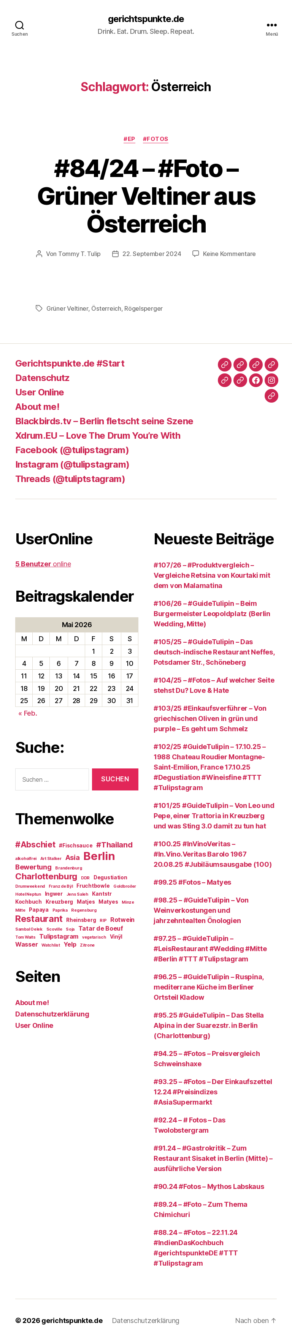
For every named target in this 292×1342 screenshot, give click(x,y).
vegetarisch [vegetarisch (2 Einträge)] (94, 937)
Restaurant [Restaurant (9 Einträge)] (38, 918)
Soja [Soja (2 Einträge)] (70, 929)
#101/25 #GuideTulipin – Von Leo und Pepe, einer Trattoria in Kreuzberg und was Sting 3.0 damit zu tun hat (214, 815)
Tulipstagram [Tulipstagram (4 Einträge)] (58, 936)
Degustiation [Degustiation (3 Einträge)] (110, 877)
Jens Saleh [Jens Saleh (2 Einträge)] (77, 894)
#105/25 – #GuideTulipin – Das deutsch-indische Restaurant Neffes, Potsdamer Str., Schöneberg (214, 652)
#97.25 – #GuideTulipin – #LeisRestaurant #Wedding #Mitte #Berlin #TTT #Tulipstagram (210, 948)
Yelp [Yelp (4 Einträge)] (69, 944)
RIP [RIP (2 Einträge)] (103, 920)
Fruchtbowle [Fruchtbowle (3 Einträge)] (93, 886)
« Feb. (27, 713)
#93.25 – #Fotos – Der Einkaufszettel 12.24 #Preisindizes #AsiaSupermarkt (213, 1092)
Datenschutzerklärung (52, 1014)
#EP (129, 139)
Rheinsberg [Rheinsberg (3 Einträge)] (81, 920)
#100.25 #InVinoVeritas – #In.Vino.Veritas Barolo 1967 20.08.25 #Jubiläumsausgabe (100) (212, 854)
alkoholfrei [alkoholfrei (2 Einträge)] (25, 858)
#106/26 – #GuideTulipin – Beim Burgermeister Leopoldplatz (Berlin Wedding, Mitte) (212, 613)
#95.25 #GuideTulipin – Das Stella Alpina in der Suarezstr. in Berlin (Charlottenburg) (209, 1025)
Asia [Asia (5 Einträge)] (72, 857)
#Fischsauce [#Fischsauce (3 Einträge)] (75, 846)
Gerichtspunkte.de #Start (69, 363)
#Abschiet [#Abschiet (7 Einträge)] (35, 844)
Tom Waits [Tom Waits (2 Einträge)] (25, 937)
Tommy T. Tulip (79, 254)
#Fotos (155, 139)
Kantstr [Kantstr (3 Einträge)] (102, 894)
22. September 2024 (151, 254)
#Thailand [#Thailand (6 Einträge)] (114, 844)
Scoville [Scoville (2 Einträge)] (54, 929)
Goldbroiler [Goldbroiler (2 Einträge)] (124, 886)
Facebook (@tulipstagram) (72, 449)
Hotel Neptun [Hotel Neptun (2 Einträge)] (28, 894)
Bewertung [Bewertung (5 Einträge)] (33, 867)
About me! (37, 406)
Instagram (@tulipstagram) (72, 464)
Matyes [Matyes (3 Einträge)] (108, 902)
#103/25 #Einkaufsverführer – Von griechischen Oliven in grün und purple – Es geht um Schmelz (210, 718)
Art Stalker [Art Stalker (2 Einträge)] (51, 858)
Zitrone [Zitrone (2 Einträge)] (87, 945)
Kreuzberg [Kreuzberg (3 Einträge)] (59, 902)
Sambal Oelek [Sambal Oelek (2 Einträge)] (29, 929)
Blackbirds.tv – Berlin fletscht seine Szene (104, 421)
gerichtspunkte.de (146, 19)
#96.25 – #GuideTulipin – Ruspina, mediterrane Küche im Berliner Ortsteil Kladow (208, 987)
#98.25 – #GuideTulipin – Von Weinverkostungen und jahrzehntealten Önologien (201, 910)
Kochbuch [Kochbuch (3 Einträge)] (28, 902)
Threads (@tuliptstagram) (70, 478)
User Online (39, 392)
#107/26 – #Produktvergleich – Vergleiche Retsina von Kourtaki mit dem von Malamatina (212, 575)
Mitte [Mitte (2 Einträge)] (20, 910)
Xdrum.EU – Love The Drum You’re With (97, 435)
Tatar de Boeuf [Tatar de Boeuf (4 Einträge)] (100, 928)
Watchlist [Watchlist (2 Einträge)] (50, 945)
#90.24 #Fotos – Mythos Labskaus (209, 1186)
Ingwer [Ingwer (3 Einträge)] (54, 894)
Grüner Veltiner (67, 308)
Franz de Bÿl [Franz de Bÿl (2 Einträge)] (61, 886)
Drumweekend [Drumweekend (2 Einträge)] (30, 886)
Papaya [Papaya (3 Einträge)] (38, 910)
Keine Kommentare (229, 254)
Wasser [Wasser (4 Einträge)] (26, 944)
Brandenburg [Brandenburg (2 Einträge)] (68, 868)
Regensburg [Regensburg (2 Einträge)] (83, 910)
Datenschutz (42, 377)
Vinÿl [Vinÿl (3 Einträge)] (116, 937)
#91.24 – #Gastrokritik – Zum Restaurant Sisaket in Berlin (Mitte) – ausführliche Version (213, 1158)
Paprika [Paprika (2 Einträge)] (60, 910)
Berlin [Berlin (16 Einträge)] (99, 856)
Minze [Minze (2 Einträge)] (128, 902)
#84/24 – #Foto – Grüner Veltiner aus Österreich (146, 195)
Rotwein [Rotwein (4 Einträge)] (122, 919)
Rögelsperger (143, 308)
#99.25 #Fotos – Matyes (192, 882)
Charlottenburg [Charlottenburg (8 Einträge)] (46, 876)
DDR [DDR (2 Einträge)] (85, 878)
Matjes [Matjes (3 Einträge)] (86, 902)
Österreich (106, 308)
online (43, 564)
